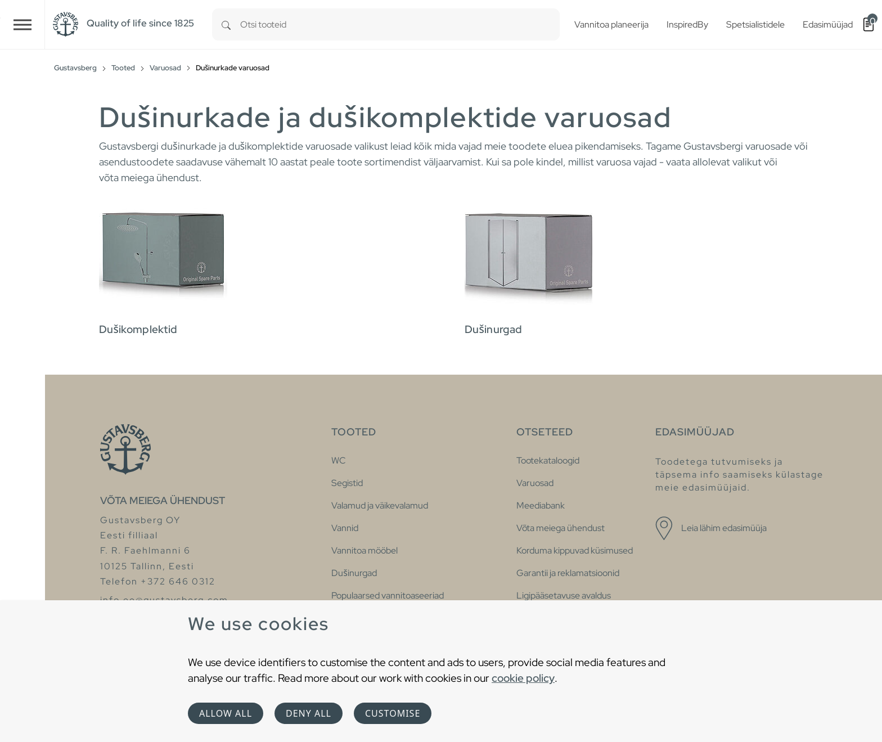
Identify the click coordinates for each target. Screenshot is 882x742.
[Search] (226, 24)
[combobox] (400, 24)
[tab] (278, 265)
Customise (392, 713)
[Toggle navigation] (22, 24)
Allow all (225, 713)
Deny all (308, 713)
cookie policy (523, 678)
